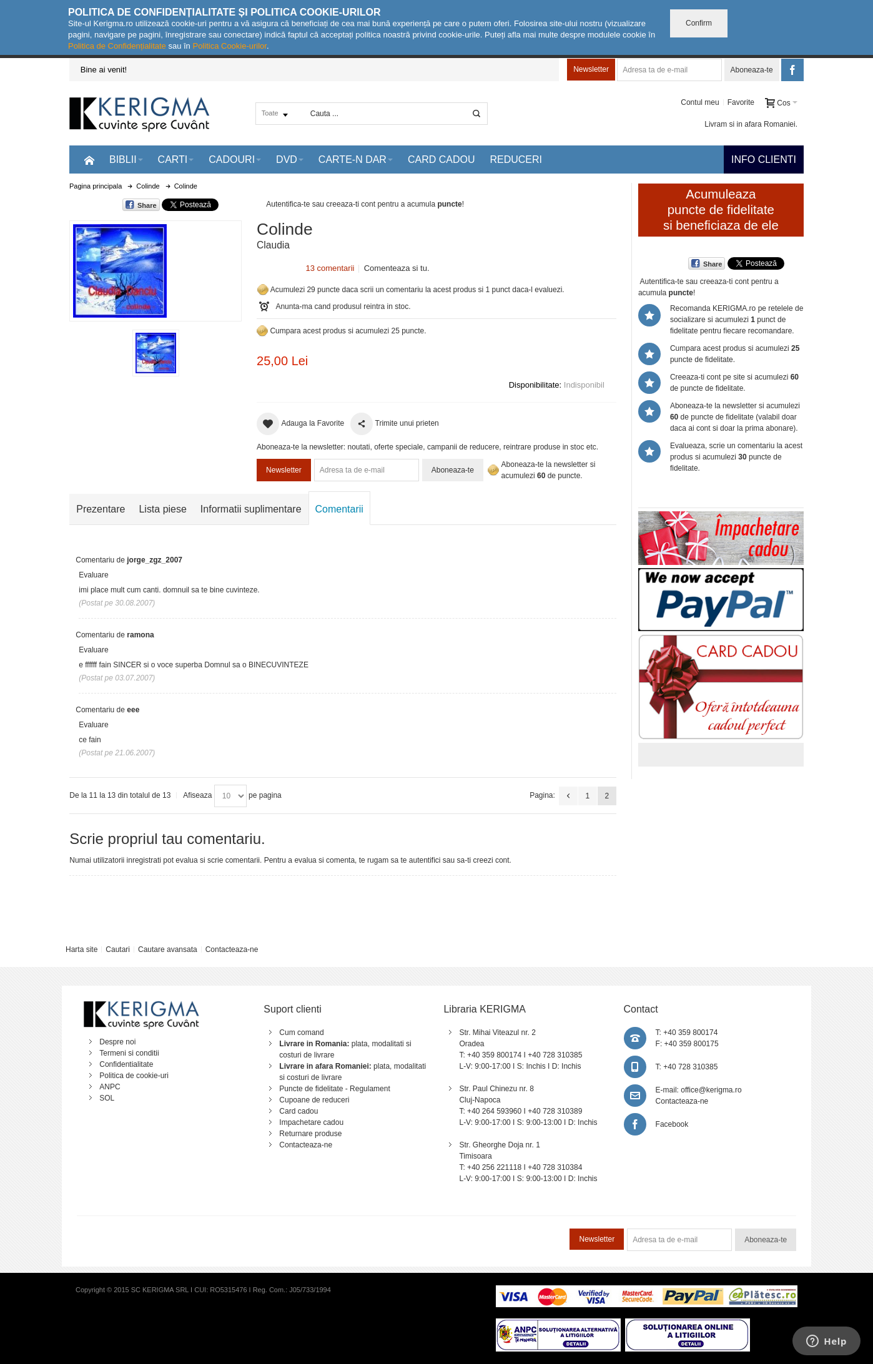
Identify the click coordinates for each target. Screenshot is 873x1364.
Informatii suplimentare (251, 509)
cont (502, 860)
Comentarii (339, 509)
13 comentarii (329, 268)
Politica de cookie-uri (134, 1075)
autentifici (425, 860)
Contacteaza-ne (232, 949)
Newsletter (591, 69)
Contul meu (700, 102)
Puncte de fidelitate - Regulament (334, 1088)
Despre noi (117, 1042)
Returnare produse (310, 1133)
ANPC (109, 1086)
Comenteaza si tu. (397, 268)
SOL (106, 1098)
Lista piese (162, 509)
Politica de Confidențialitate (117, 46)
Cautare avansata (167, 949)
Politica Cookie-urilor (229, 46)
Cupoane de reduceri (314, 1100)
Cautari (118, 949)
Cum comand (301, 1032)
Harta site (81, 949)
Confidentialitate (126, 1064)
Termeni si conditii (129, 1053)
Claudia (273, 245)
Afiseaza (197, 795)
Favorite (741, 102)
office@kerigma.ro (711, 1090)
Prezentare (100, 509)
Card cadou (298, 1111)
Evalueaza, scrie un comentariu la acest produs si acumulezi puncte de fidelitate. (736, 457)
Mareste (153, 268)
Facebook (672, 1124)
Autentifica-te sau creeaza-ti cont (320, 204)
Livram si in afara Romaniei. (750, 124)
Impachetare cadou (311, 1122)
